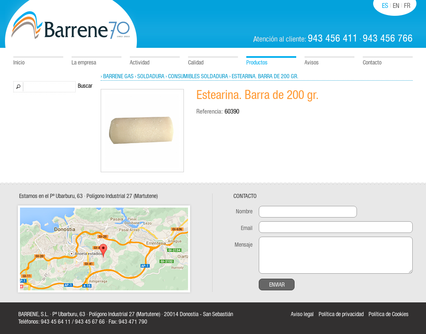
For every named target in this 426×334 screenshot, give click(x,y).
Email (247, 228)
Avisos (312, 63)
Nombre (244, 212)
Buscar (85, 86)
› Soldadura (149, 76)
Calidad (195, 63)
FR (407, 5)
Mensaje (244, 245)
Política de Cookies (389, 314)
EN (396, 5)
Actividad (139, 63)
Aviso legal (302, 314)
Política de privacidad (341, 314)
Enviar (277, 285)
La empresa (84, 63)
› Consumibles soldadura (197, 76)
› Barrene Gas (117, 76)
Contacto (372, 63)
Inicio (19, 63)
